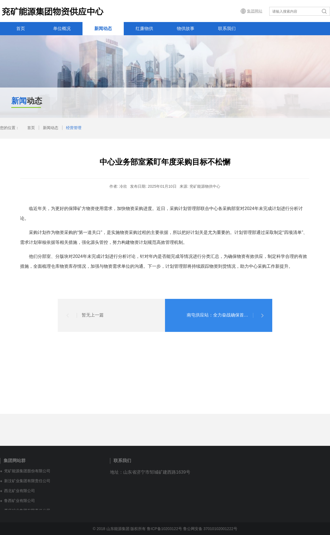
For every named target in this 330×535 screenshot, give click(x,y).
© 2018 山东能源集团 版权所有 (119, 528)
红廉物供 (144, 28)
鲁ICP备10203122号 (164, 528)
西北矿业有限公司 (19, 490)
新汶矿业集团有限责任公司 (27, 481)
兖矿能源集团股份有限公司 (27, 471)
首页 (20, 28)
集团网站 (254, 11)
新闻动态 (103, 28)
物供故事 (185, 28)
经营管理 (73, 127)
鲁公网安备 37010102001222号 (210, 528)
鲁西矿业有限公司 (19, 500)
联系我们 (227, 28)
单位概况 (62, 28)
